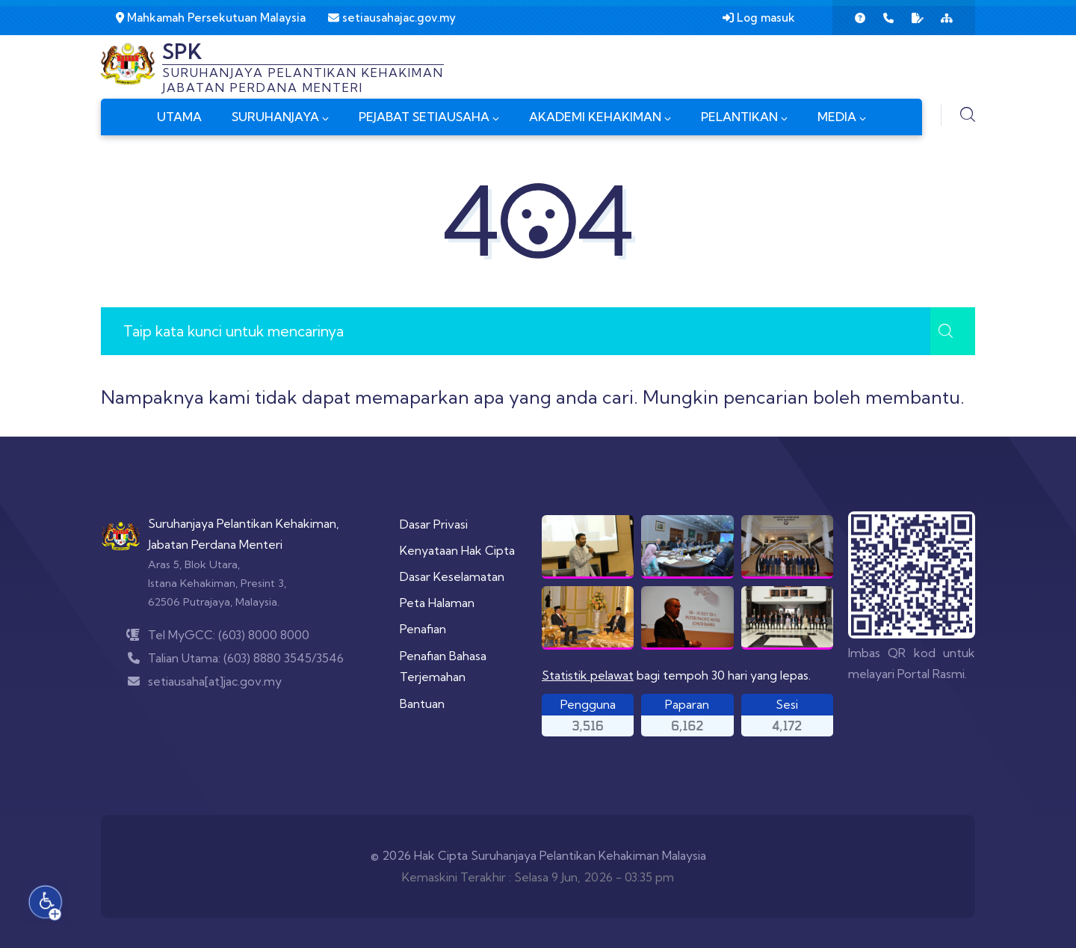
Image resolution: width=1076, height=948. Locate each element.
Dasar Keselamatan (452, 576)
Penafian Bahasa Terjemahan (443, 666)
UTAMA (179, 116)
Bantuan (422, 703)
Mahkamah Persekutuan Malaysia (211, 17)
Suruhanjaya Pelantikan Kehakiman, (243, 523)
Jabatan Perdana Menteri (215, 544)
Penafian (423, 628)
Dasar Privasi (434, 524)
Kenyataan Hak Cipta (457, 550)
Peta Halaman (437, 602)
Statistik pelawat (588, 675)
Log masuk (759, 17)
